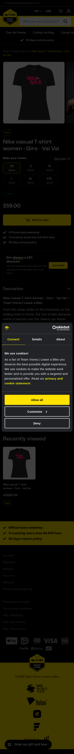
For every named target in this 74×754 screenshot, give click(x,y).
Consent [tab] (13, 339)
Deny (37, 423)
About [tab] (60, 339)
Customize (37, 411)
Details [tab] (37, 339)
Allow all (37, 400)
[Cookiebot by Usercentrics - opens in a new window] (52, 328)
